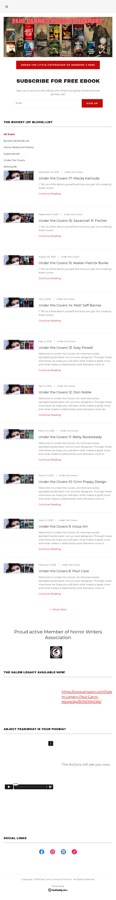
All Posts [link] (9, 134)
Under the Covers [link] (14, 160)
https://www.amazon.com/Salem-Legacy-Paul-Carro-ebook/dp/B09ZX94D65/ (87, 697)
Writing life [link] (10, 166)
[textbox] (45, 103)
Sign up (92, 103)
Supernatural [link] (11, 153)
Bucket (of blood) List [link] (16, 140)
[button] (7, 7)
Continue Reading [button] (50, 193)
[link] (58, 189)
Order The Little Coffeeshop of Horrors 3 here (58, 65)
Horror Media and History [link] (19, 147)
